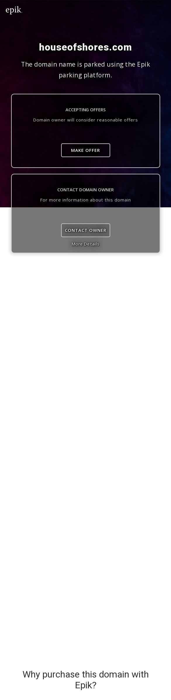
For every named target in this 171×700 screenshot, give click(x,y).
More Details (85, 243)
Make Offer (85, 150)
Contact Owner (85, 230)
